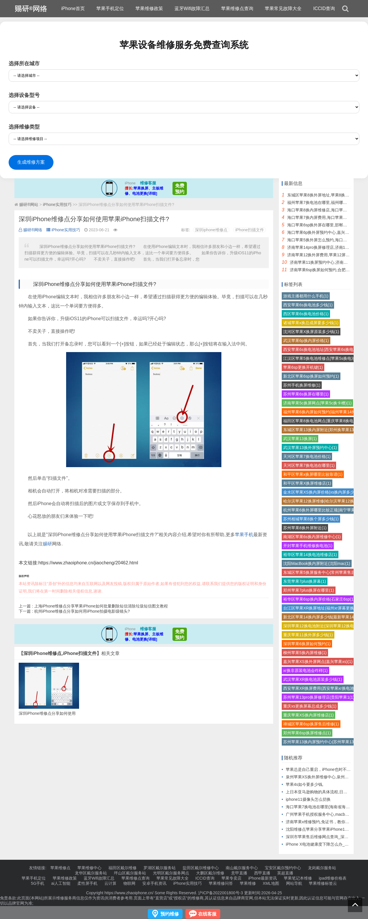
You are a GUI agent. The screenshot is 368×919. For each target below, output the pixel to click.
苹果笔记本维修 (298, 878)
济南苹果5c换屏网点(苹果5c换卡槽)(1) (317, 403)
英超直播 (285, 873)
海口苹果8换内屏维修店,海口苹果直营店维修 (327, 210)
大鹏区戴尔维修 (210, 873)
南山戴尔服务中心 (242, 867)
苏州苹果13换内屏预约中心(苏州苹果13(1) (321, 742)
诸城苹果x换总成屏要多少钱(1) (310, 322)
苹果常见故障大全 (283, 8)
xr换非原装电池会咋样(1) (305, 670)
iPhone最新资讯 (262, 878)
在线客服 (207, 914)
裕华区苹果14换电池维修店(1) (310, 554)
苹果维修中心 (89, 867)
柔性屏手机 (87, 883)
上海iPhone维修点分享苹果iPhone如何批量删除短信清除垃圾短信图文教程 (101, 606)
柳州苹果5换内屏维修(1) (305, 652)
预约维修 (169, 914)
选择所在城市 (24, 63)
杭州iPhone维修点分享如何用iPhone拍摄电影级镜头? (82, 611)
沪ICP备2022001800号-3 (220, 893)
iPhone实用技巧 (57, 204)
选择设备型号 (24, 95)
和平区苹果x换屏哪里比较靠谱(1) (312, 474)
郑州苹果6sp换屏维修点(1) (307, 733)
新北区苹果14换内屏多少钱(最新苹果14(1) (321, 617)
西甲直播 (262, 873)
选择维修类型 (24, 127)
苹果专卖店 (231, 878)
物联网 (129, 883)
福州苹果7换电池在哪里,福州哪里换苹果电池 (327, 202)
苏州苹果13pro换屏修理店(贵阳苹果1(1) (318, 697)
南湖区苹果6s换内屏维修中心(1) (312, 536)
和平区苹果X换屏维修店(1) (307, 483)
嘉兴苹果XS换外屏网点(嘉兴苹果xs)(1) (317, 661)
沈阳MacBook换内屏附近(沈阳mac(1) (316, 563)
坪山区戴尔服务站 (130, 873)
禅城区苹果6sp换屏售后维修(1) (311, 724)
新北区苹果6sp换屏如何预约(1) (311, 376)
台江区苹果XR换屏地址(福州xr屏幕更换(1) (321, 608)
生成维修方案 (31, 162)
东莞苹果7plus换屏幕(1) (304, 581)
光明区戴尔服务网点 (171, 873)
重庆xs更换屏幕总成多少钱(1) (309, 706)
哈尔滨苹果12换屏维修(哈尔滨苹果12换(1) (321, 501)
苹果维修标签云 (323, 883)
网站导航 (294, 883)
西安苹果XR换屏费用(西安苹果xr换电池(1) (321, 688)
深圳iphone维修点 (211, 230)
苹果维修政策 (149, 8)
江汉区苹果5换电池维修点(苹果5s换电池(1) (321, 358)
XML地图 (271, 883)
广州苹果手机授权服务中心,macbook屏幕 (323, 814)
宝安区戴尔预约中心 (283, 867)
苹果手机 (244, 534)
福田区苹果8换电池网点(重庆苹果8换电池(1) (322, 421)
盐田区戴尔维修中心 (201, 867)
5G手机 (38, 883)
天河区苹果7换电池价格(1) (307, 456)
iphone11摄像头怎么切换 (308, 799)
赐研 (47, 543)
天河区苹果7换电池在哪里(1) (309, 465)
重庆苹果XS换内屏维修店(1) (308, 715)
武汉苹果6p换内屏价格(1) (306, 340)
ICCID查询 (324, 8)
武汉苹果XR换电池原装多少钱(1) (312, 679)
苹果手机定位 (110, 8)
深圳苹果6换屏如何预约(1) (307, 643)
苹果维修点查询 (237, 8)
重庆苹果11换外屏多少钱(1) (308, 635)
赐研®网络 (30, 230)
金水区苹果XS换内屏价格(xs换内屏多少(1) (321, 492)
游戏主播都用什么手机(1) (305, 296)
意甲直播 (239, 873)
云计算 (110, 883)
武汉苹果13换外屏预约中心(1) (310, 447)
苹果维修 (248, 883)
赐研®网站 (28, 204)
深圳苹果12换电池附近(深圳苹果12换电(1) (321, 626)
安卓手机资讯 (154, 883)
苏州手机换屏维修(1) (301, 385)
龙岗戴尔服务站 (322, 867)
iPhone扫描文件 (249, 230)
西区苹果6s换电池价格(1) (306, 314)
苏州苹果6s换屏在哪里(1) (306, 394)
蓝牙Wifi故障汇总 (192, 8)
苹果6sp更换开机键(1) (303, 367)
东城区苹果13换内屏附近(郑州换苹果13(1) (321, 429)
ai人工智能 (60, 883)
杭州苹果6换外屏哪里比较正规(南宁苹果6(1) (322, 510)
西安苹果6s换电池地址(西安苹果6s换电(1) (320, 349)
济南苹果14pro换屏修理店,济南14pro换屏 (324, 247)
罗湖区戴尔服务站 (159, 867)
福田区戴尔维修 (122, 867)
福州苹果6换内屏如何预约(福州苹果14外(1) (322, 412)
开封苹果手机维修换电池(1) (307, 545)
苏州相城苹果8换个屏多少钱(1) (311, 519)
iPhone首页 (73, 8)
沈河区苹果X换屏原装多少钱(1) (311, 331)
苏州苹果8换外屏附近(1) (305, 528)
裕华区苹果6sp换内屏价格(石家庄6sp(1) (319, 599)
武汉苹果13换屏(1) (300, 438)
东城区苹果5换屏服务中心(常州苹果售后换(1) (323, 572)
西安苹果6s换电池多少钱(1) (308, 305)
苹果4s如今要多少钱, (304, 784)
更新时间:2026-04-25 (262, 893)
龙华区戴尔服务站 (91, 873)
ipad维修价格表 (332, 878)
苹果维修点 (60, 867)
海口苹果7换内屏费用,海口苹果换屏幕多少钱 (327, 217)
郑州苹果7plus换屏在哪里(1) (308, 590)
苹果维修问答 (221, 883)
